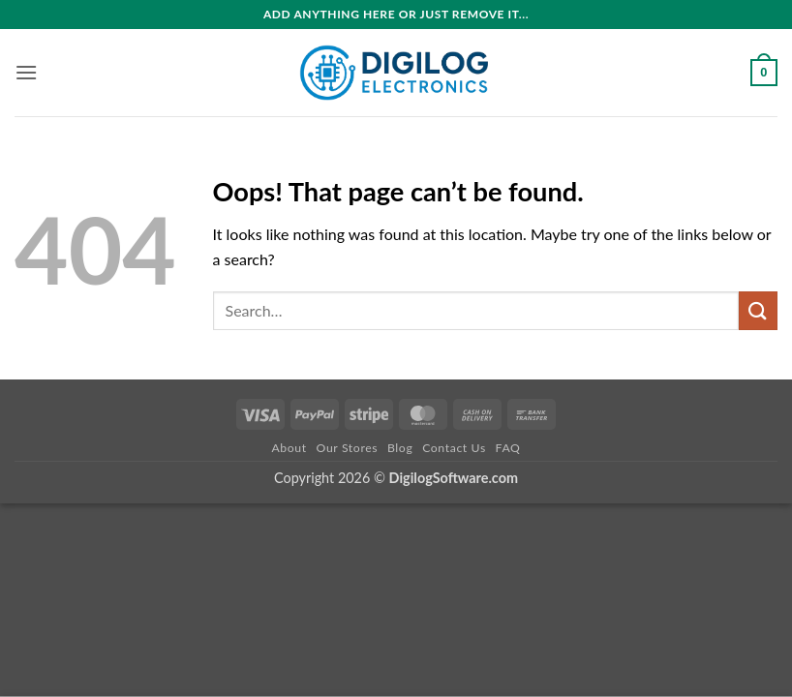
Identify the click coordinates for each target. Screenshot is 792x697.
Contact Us (454, 447)
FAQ (508, 447)
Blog (399, 447)
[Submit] (758, 310)
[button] (26, 72)
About (288, 447)
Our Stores (348, 447)
